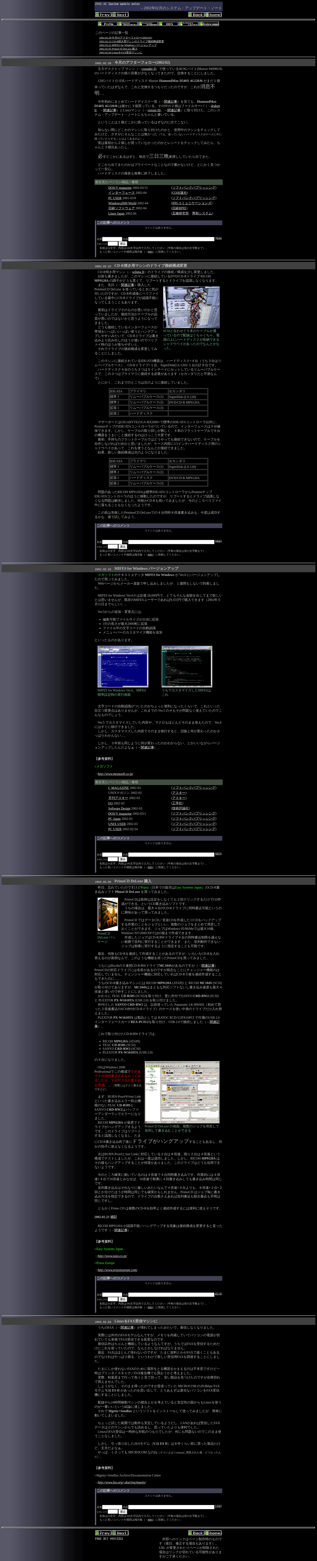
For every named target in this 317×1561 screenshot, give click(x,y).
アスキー (178, 793)
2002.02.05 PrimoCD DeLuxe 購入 (118, 48)
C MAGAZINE (118, 788)
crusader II (149, 69)
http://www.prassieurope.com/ (118, 1270)
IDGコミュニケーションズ (191, 203)
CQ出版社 (179, 192)
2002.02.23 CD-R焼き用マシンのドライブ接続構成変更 (131, 41)
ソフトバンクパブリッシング (193, 187)
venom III (154, 110)
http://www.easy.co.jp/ (112, 1256)
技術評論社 (180, 808)
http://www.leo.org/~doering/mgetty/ (122, 1482)
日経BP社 (179, 208)
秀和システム (202, 213)
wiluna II (138, 272)
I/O (110, 803)
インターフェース (121, 192)
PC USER (115, 198)
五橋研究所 (180, 213)
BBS (150, 251)
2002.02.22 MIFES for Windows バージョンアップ (128, 45)
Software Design (119, 808)
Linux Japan (116, 213)
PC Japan (114, 819)
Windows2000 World (122, 203)
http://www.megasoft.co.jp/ (115, 774)
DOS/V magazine (120, 188)
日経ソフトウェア (121, 208)
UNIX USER (117, 824)
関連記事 (170, 101)
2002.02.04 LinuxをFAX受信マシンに (120, 52)
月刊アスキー (118, 798)
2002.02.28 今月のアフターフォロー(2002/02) (125, 37)
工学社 (177, 803)
